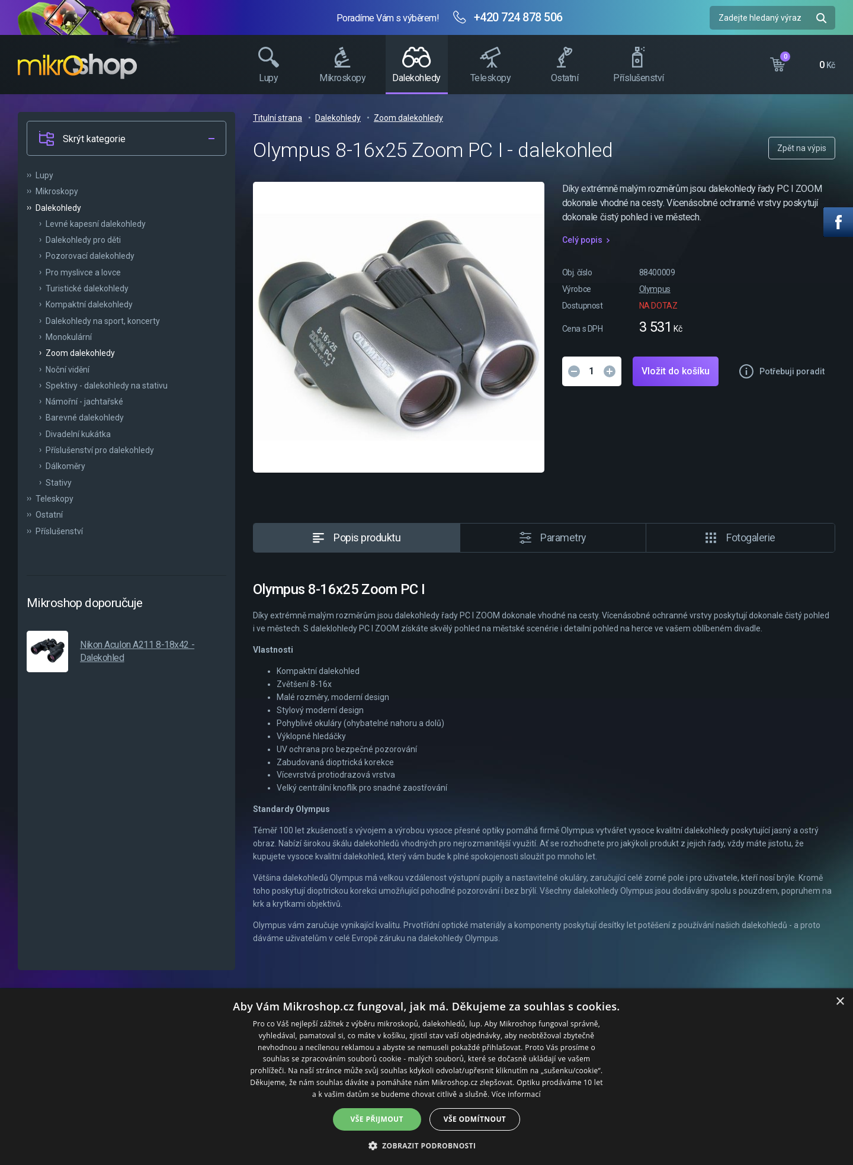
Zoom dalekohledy (408, 118)
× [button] (839, 1001)
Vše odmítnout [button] (475, 1119)
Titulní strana (277, 118)
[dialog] (426, 1077)
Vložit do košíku (676, 371)
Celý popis (582, 240)
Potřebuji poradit (792, 371)
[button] (426, 1145)
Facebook (838, 222)
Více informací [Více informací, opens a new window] (516, 1094)
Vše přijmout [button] (377, 1119)
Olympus (655, 289)
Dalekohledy (338, 118)
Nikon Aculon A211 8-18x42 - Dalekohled (137, 651)
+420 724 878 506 (518, 17)
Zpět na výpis (801, 148)
